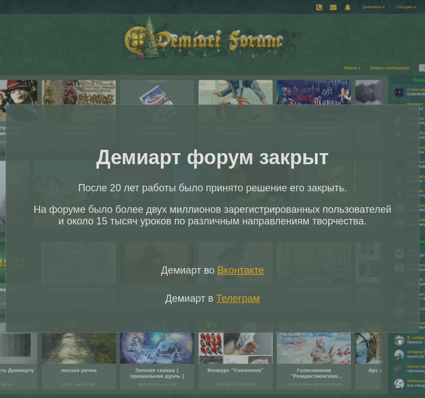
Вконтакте (240, 270)
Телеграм (238, 298)
